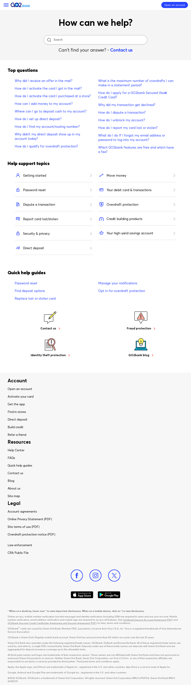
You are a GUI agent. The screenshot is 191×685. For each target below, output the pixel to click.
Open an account (20, 389)
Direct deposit (17, 419)
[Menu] (6, 5)
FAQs (11, 458)
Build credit (15, 427)
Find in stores (17, 412)
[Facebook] (77, 575)
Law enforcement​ (20, 545)
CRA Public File (18, 553)
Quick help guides (20, 465)
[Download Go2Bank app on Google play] (109, 594)
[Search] (96, 40)
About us (14, 488)
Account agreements (22, 511)
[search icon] (49, 40)
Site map (14, 496)
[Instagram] (95, 575)
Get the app (16, 404)
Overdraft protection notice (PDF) (31, 534)
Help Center (16, 450)
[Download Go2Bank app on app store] (82, 594)
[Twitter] (114, 575)
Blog (11, 481)
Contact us (121, 50)
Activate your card (21, 396)
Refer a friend (17, 435)
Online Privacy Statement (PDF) (30, 519)
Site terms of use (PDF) (23, 527)
